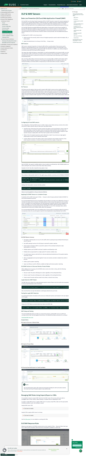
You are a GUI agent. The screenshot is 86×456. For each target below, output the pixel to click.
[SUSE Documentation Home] (20, 8)
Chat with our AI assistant (77, 445)
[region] (37, 450)
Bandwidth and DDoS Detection (8, 42)
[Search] (75, 8)
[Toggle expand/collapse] (1, 12)
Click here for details (28, 408)
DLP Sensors (76, 19)
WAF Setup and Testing (78, 35)
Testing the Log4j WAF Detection (78, 34)
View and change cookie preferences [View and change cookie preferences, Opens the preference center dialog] (53, 450)
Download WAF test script (27, 317)
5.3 (59, 8)
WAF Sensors (76, 17)
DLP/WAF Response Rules (77, 42)
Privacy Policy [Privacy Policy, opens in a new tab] (19, 451)
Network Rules (5, 24)
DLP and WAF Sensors (7, 31)
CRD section (28, 419)
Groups (3, 22)
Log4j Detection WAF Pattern (77, 31)
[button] (4, 450)
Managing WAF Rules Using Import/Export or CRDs (77, 40)
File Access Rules (5, 28)
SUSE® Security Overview (6, 10)
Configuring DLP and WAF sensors (78, 22)
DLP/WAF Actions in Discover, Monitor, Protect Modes (78, 27)
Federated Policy (5, 37)
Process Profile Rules (6, 26)
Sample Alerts (76, 37)
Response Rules (5, 30)
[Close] (66, 448)
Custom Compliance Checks (7, 35)
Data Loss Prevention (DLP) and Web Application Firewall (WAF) (78, 14)
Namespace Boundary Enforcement (9, 40)
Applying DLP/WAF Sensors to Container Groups (78, 24)
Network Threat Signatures (7, 33)
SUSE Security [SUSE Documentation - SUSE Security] (24, 8)
